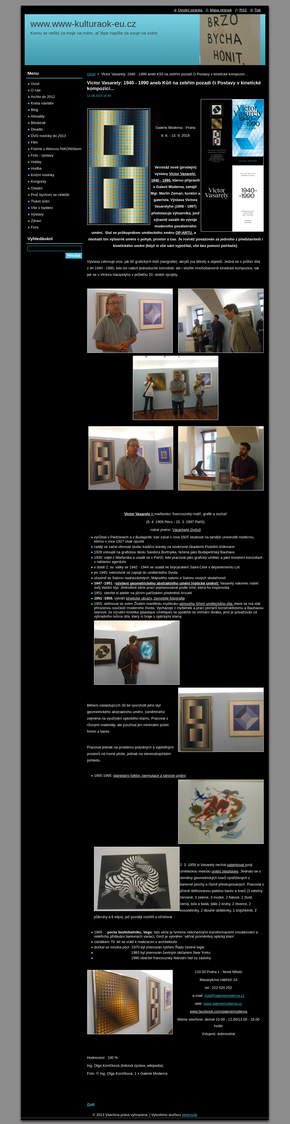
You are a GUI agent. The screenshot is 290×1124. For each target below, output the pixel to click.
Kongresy (38, 181)
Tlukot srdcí (40, 201)
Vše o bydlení (42, 208)
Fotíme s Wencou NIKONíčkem (56, 149)
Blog (34, 110)
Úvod (91, 74)
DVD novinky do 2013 (48, 136)
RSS (243, 10)
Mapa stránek (221, 10)
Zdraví (36, 221)
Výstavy (37, 214)
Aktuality (37, 116)
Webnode (189, 1115)
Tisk (257, 10)
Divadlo (37, 129)
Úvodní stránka (190, 10)
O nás (35, 90)
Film (34, 142)
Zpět (91, 1104)
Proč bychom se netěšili (50, 195)
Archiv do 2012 (43, 97)
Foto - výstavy (42, 155)
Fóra (34, 227)
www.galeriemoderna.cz (223, 1003)
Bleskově (38, 123)
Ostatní (36, 188)
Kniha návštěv (42, 103)
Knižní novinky (42, 175)
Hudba (36, 168)
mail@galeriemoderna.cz (224, 995)
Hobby (36, 162)
